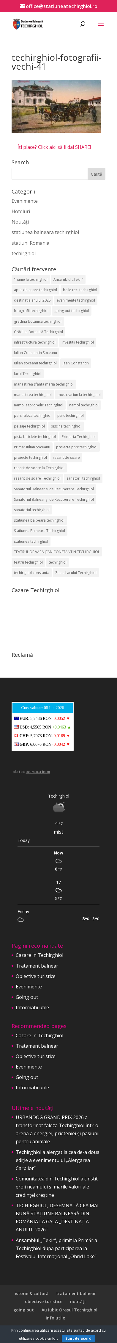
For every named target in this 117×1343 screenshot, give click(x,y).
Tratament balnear (37, 966)
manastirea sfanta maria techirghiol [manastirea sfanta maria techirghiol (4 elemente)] (44, 384)
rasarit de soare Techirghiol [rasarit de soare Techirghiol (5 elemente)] (37, 478)
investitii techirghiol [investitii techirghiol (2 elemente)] (77, 342)
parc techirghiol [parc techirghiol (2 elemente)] (70, 415)
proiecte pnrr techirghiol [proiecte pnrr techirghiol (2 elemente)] (76, 447)
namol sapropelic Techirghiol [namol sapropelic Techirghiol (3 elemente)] (38, 405)
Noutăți (20, 222)
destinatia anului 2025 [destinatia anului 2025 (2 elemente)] (32, 300)
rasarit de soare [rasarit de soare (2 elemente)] (66, 457)
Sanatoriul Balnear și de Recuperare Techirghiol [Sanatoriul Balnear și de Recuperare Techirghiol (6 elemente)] (54, 499)
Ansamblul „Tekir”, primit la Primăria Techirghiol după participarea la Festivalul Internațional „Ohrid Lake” (56, 1248)
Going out (27, 997)
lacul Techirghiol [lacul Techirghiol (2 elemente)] (27, 373)
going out (23, 1310)
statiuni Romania (30, 243)
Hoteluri (21, 211)
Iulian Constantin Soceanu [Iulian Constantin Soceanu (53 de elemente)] (35, 352)
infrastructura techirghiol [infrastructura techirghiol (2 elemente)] (35, 342)
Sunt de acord (78, 1338)
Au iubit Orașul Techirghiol (69, 1310)
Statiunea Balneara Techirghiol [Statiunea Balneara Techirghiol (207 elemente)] (39, 530)
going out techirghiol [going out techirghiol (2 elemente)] (71, 310)
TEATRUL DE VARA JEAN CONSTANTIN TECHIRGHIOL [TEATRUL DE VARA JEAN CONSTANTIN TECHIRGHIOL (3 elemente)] (57, 551)
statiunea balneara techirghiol (45, 232)
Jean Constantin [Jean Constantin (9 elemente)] (76, 363)
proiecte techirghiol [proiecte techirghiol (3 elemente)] (30, 457)
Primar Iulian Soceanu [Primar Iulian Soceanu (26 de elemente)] (32, 447)
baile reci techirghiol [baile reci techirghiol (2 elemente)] (80, 289)
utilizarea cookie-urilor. (38, 1338)
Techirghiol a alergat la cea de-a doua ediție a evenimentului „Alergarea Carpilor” (57, 1160)
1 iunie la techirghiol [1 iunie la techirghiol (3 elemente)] (31, 279)
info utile (55, 1318)
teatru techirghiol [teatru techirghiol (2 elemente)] (28, 562)
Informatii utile (32, 1007)
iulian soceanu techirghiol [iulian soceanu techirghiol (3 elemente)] (35, 363)
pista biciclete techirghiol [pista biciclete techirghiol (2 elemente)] (35, 436)
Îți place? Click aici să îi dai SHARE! (54, 147)
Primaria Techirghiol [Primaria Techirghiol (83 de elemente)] (79, 436)
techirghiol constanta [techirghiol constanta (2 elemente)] (31, 572)
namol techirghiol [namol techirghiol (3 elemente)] (84, 405)
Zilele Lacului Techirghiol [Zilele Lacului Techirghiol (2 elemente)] (76, 572)
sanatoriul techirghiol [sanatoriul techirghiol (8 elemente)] (32, 509)
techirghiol (24, 253)
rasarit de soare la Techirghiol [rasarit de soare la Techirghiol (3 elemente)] (39, 467)
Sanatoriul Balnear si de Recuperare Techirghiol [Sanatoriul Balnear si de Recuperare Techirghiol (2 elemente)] (54, 489)
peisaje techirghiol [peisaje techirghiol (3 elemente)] (29, 426)
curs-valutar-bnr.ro (38, 771)
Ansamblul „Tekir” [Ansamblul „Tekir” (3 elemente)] (68, 279)
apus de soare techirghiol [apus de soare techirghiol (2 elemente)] (35, 289)
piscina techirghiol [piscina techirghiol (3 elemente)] (66, 426)
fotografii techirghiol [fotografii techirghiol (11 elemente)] (31, 310)
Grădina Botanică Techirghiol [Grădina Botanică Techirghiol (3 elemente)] (38, 331)
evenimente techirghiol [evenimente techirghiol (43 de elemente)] (76, 300)
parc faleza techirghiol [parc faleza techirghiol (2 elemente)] (32, 415)
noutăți (78, 1301)
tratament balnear (76, 1293)
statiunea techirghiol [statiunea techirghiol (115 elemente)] (31, 541)
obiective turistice (43, 1301)
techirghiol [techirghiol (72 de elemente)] (58, 562)
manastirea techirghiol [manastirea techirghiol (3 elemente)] (33, 394)
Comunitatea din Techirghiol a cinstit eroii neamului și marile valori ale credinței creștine (57, 1186)
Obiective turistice (36, 976)
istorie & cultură (31, 1293)
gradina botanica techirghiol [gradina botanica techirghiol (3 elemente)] (37, 321)
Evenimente (25, 201)
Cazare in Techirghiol (39, 955)
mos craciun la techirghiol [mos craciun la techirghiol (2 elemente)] (79, 394)
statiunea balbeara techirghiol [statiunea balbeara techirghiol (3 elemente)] (39, 520)
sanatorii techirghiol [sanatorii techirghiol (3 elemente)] (83, 478)
